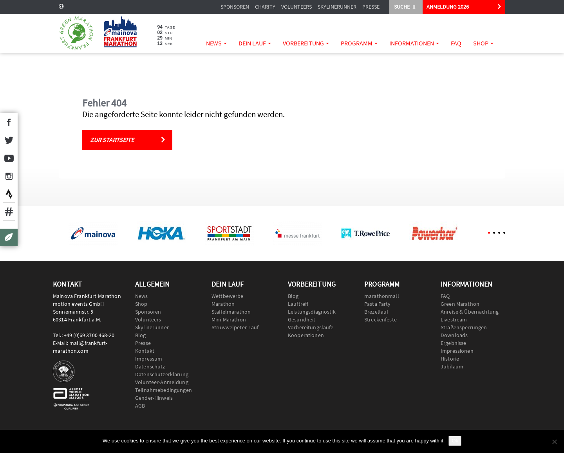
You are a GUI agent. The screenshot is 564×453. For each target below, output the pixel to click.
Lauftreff (298, 303)
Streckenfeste (380, 319)
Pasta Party (377, 303)
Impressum (148, 358)
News (216, 43)
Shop (483, 43)
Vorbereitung (306, 43)
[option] (93, 233)
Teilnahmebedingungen (163, 389)
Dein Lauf (255, 43)
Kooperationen (306, 335)
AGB (140, 405)
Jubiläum (452, 366)
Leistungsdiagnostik (312, 311)
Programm (359, 43)
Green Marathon (460, 303)
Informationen (414, 43)
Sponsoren (235, 6)
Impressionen (457, 350)
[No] (554, 442)
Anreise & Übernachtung (470, 311)
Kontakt (144, 350)
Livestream (454, 319)
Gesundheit (301, 319)
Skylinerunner (337, 6)
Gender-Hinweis (154, 397)
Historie (450, 358)
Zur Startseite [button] (112, 140)
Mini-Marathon (229, 319)
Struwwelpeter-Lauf (235, 327)
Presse (371, 6)
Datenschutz (150, 366)
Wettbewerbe (228, 296)
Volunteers (296, 6)
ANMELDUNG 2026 (448, 6)
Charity (265, 6)
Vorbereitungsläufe (311, 327)
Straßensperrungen (464, 327)
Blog (140, 335)
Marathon (223, 303)
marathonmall (381, 296)
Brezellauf (376, 311)
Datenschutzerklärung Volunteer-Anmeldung (161, 378)
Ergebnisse (453, 343)
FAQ (456, 43)
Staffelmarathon (231, 311)
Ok (455, 441)
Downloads (454, 335)
